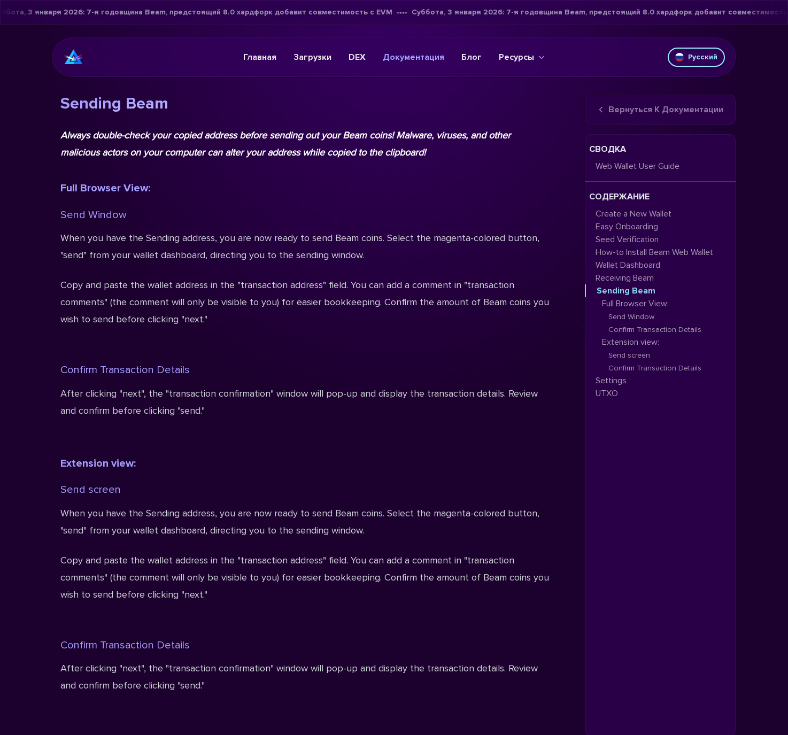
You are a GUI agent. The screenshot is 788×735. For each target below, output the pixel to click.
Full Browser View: (105, 188)
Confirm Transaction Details (125, 369)
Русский (696, 56)
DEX (357, 57)
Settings (611, 380)
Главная (259, 57)
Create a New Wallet (633, 213)
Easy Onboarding (627, 226)
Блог (471, 57)
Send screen (90, 489)
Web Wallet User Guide (637, 166)
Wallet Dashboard (628, 265)
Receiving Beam (625, 278)
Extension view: (98, 463)
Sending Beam (626, 290)
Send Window (93, 214)
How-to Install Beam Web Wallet (654, 252)
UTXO (607, 393)
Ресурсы (522, 57)
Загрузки (312, 57)
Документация (413, 57)
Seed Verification (627, 239)
